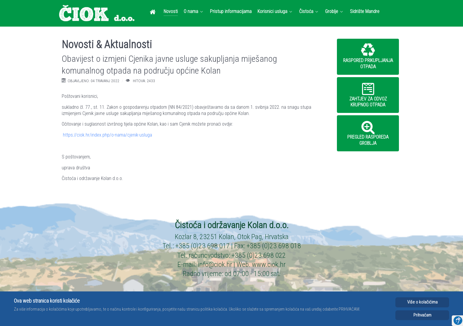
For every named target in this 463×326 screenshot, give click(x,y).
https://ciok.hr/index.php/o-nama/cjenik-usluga (107, 135)
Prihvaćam (422, 315)
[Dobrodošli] (154, 11)
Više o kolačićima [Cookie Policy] (422, 302)
